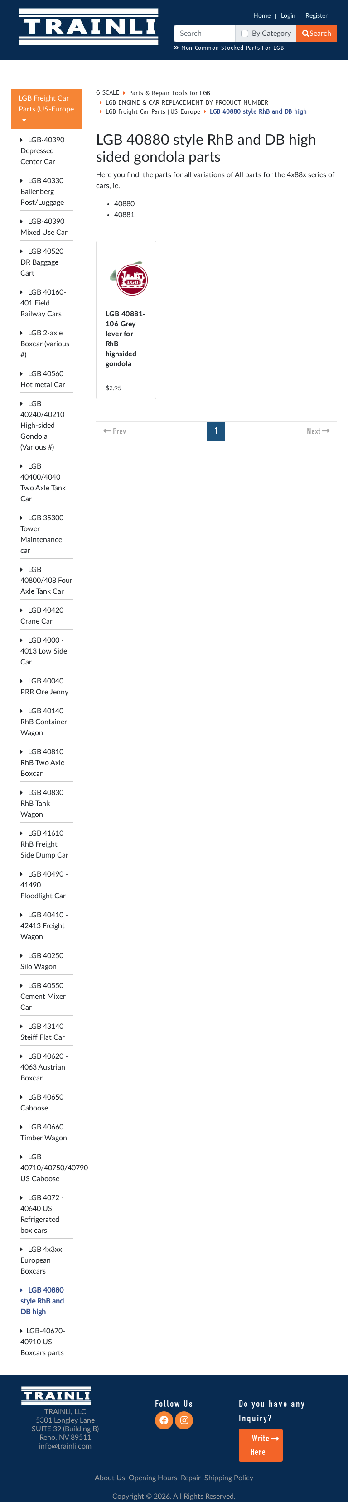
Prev (119, 431)
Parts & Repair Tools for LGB (169, 93)
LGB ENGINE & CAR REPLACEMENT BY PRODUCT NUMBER (187, 103)
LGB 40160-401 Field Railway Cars (43, 303)
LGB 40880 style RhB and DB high (42, 1301)
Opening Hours (153, 1478)
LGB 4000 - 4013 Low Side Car (43, 651)
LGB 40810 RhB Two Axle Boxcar (42, 762)
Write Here (265, 1445)
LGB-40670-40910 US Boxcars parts (42, 1342)
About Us (110, 1478)
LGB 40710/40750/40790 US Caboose (54, 1167)
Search (316, 33)
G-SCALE (108, 93)
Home (262, 16)
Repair (191, 1478)
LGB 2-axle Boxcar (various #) (44, 344)
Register (316, 16)
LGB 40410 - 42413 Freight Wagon (44, 925)
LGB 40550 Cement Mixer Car (43, 996)
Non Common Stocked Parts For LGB (229, 48)
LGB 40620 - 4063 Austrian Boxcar (44, 1067)
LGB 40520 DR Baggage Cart (41, 262)
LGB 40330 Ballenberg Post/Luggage (42, 191)
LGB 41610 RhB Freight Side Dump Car (44, 844)
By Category (271, 33)
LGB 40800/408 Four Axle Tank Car (46, 580)
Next (313, 431)
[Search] (205, 33)
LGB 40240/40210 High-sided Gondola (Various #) (42, 425)
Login (288, 16)
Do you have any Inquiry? (272, 1411)
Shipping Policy (228, 1478)
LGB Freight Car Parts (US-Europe (153, 112)
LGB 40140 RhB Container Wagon (43, 721)
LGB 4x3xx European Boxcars (41, 1260)
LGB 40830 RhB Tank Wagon (41, 803)
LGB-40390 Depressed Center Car (42, 150)
